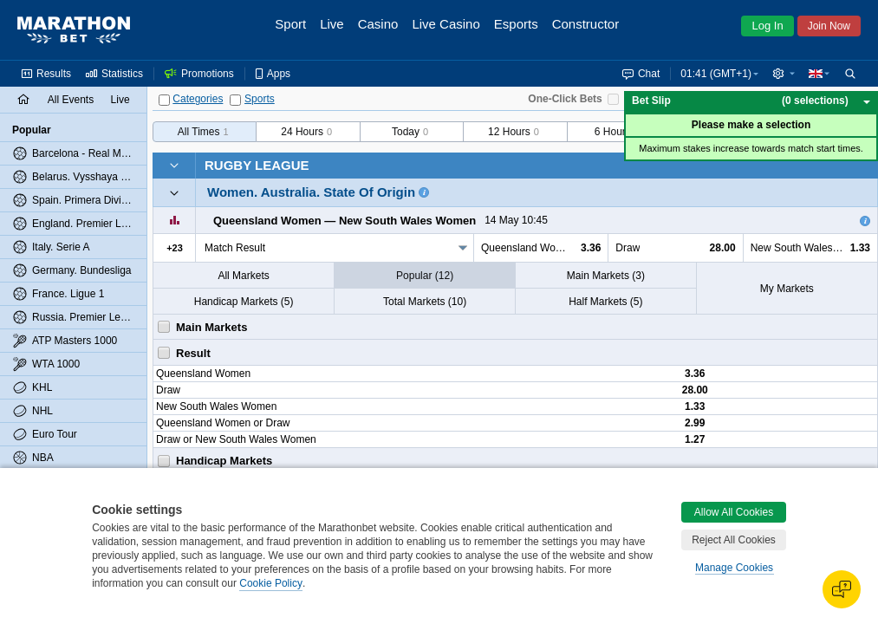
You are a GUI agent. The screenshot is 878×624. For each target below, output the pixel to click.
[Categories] (164, 100)
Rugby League (257, 165)
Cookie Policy (270, 583)
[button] (783, 74)
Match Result (235, 248)
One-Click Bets (565, 99)
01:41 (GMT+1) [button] (715, 74)
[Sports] (235, 100)
